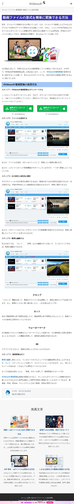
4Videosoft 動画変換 (54, 72)
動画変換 (19, 10)
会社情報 (50, 498)
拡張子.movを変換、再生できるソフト (54, 430)
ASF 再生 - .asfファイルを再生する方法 (19, 469)
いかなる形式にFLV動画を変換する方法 (54, 469)
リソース (11, 10)
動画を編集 (6, 360)
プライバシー (41, 498)
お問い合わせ (31, 498)
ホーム (4, 10)
